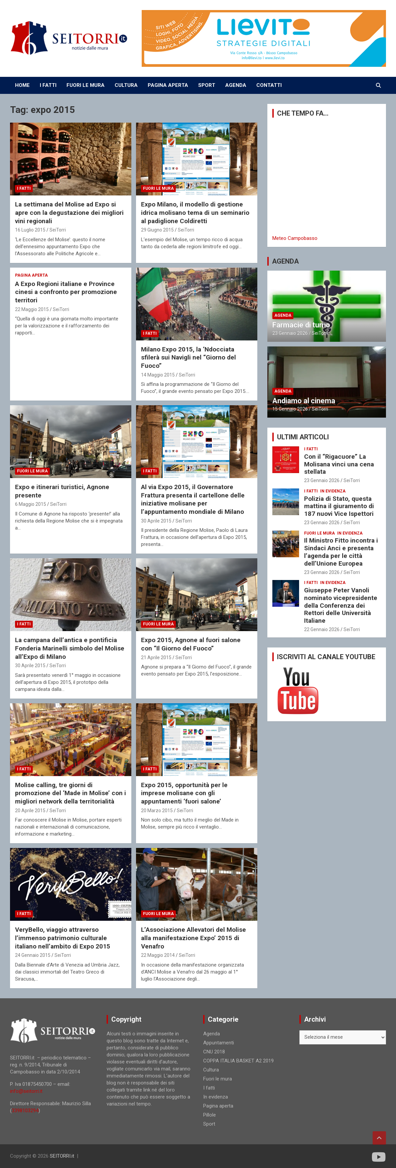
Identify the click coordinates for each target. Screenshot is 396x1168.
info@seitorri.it (26, 1091)
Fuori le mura (158, 188)
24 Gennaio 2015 (32, 955)
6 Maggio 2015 (30, 504)
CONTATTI (269, 85)
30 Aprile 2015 (156, 521)
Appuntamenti (218, 1043)
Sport (209, 1124)
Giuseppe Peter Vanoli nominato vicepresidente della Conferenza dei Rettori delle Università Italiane (340, 605)
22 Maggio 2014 (158, 955)
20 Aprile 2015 (30, 810)
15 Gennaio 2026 (290, 409)
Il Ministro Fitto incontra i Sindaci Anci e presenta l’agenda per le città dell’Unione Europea (341, 552)
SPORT (206, 85)
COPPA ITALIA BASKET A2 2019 (238, 1061)
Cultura (211, 1070)
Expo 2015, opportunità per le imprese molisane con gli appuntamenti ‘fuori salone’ (184, 793)
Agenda (282, 315)
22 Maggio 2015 (32, 309)
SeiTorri (57, 230)
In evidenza (333, 491)
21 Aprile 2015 (156, 657)
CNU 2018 (214, 1052)
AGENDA (235, 85)
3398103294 (25, 1111)
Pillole (209, 1115)
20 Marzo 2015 (157, 810)
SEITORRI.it (62, 1156)
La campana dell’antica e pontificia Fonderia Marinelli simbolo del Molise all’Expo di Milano (69, 648)
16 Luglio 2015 (30, 230)
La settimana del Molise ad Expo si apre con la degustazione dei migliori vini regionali (69, 212)
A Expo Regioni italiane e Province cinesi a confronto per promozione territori (66, 292)
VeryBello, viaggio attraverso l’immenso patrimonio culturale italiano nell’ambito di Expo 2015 (62, 938)
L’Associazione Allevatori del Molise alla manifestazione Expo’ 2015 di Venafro (193, 938)
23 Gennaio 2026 (290, 333)
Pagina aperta (31, 275)
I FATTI (48, 85)
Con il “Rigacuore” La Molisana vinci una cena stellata (339, 464)
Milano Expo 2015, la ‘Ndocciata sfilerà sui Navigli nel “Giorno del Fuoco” (188, 357)
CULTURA (126, 85)
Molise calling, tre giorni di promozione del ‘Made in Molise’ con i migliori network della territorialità (70, 793)
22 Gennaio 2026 (322, 629)
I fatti (24, 188)
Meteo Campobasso (294, 238)
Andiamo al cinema (303, 401)
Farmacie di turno (301, 325)
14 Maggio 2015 (158, 375)
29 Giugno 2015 (157, 230)
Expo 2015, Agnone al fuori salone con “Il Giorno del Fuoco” (191, 644)
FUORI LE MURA (86, 85)
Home (22, 85)
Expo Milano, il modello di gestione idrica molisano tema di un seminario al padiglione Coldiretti (195, 212)
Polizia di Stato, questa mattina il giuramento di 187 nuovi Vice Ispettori (339, 506)
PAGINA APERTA (168, 85)
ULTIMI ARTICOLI (303, 437)
